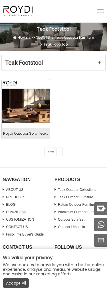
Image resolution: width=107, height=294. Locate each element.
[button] (100, 11)
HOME (22, 37)
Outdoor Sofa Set (71, 219)
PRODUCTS (41, 37)
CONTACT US (17, 227)
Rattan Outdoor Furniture (77, 205)
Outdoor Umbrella (71, 227)
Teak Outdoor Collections (77, 190)
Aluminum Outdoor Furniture (79, 212)
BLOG (10, 205)
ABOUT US (14, 190)
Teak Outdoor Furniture (74, 37)
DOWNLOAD (16, 212)
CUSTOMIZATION (20, 219)
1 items (50, 151)
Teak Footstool (55, 44)
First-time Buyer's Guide (25, 234)
